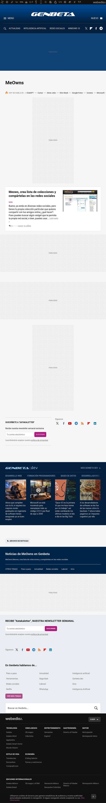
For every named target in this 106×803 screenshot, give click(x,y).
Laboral (64, 569)
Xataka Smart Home (14, 744)
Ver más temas (14, 696)
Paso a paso (26, 569)
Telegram (101, 28)
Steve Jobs (51, 93)
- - (15, 226)
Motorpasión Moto (89, 736)
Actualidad (38, 569)
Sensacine (48, 732)
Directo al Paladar (70, 732)
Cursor (40, 93)
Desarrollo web (13, 476)
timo (72, 569)
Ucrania (90, 93)
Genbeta (53, 14)
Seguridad (43, 679)
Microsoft (100, 93)
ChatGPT (30, 93)
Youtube (70, 423)
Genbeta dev (21, 467)
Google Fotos (77, 93)
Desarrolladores (91, 476)
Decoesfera (10, 762)
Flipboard (91, 28)
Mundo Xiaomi (12, 748)
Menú (11, 18)
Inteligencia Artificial (81, 689)
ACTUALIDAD (14, 28)
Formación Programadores (41, 476)
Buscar (96, 708)
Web (11, 202)
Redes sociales (52, 569)
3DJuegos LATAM (32, 783)
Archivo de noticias (19, 541)
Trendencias (11, 758)
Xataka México (12, 783)
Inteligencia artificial (81, 673)
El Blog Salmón (31, 758)
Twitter (86, 28)
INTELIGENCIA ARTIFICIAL (35, 28)
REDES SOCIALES (57, 28)
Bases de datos (68, 476)
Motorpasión (87, 732)
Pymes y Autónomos (33, 762)
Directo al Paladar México (70, 784)
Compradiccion (12, 766)
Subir (92, 719)
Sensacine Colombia (52, 787)
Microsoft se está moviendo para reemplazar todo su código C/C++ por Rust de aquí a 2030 (40, 508)
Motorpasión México (90, 783)
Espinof (47, 736)
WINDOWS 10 (74, 28)
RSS (82, 423)
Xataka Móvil (11, 736)
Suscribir (40, 434)
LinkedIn (95, 423)
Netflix (9, 689)
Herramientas (12, 679)
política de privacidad (39, 440)
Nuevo (94, 18)
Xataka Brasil (11, 787)
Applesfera (10, 740)
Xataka (9, 732)
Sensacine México (51, 783)
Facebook (96, 28)
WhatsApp (43, 689)
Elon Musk (64, 93)
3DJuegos (29, 732)
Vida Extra (29, 736)
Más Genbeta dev (89, 468)
